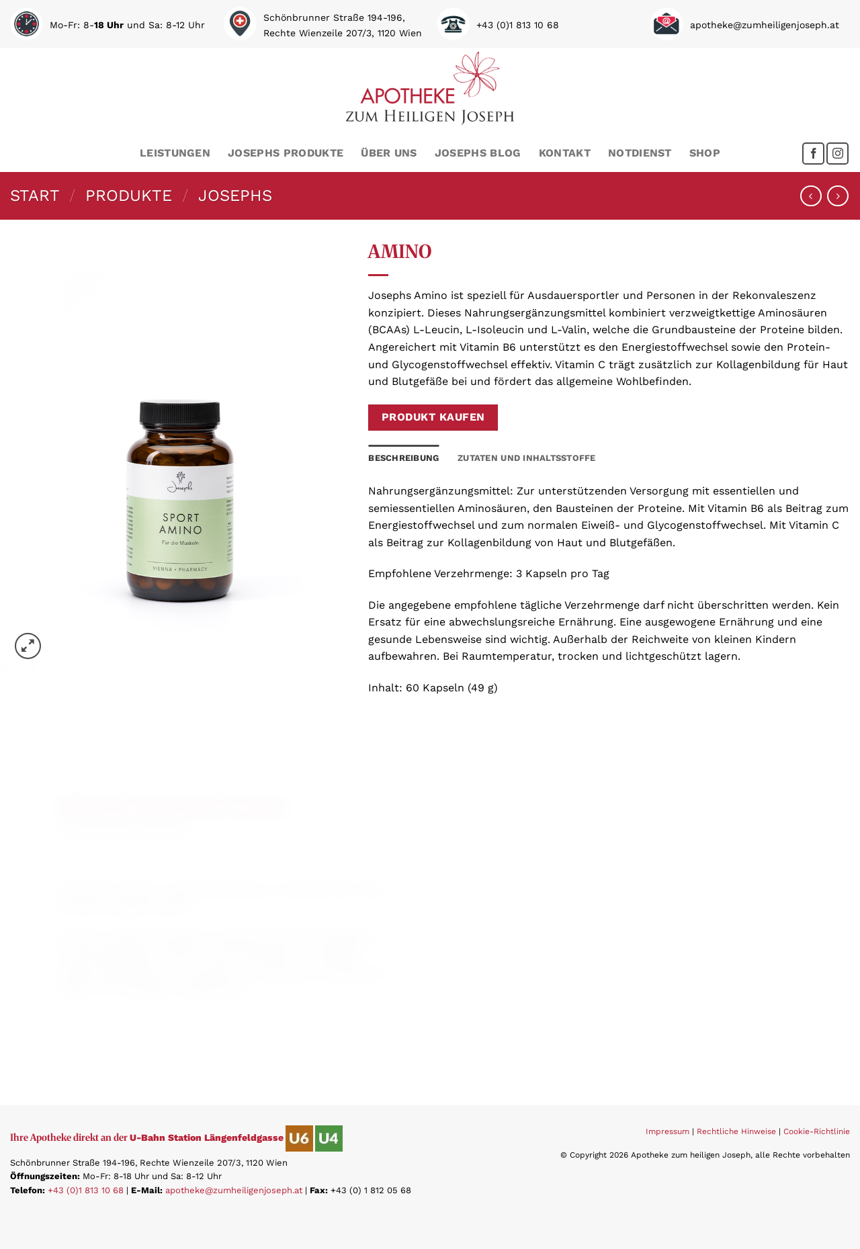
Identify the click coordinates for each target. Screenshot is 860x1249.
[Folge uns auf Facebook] (813, 153)
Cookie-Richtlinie (816, 1131)
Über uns (389, 152)
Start (35, 195)
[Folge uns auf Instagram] (837, 153)
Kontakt (565, 152)
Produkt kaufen (433, 417)
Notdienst (640, 152)
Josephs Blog (478, 152)
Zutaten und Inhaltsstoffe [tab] (526, 458)
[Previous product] (837, 195)
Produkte (128, 195)
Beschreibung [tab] (403, 458)
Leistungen (175, 152)
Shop (704, 152)
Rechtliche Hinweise (736, 1131)
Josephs (235, 195)
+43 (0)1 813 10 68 (86, 1190)
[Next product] (810, 195)
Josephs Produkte (285, 152)
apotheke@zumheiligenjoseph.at (233, 1190)
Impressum (667, 1131)
